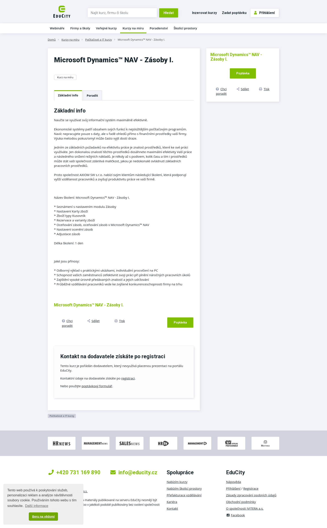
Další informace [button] (36, 506)
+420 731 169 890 (74, 472)
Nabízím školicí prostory (184, 488)
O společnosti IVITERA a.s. (245, 508)
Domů (52, 39)
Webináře (57, 28)
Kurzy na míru (133, 28)
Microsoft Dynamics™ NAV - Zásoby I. (141, 39)
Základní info (68, 95)
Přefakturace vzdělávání (184, 495)
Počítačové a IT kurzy (98, 39)
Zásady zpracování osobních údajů (251, 495)
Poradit (92, 95)
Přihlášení (264, 13)
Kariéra (172, 502)
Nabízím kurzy (177, 482)
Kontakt (172, 508)
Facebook (235, 515)
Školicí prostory (185, 28)
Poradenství (159, 28)
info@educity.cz (133, 472)
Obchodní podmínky (241, 502)
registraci (128, 378)
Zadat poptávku (234, 13)
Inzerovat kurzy (204, 13)
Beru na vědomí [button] (43, 516)
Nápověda (233, 482)
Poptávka (180, 322)
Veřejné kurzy (106, 28)
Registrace (251, 488)
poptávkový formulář (97, 386)
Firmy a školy (80, 28)
